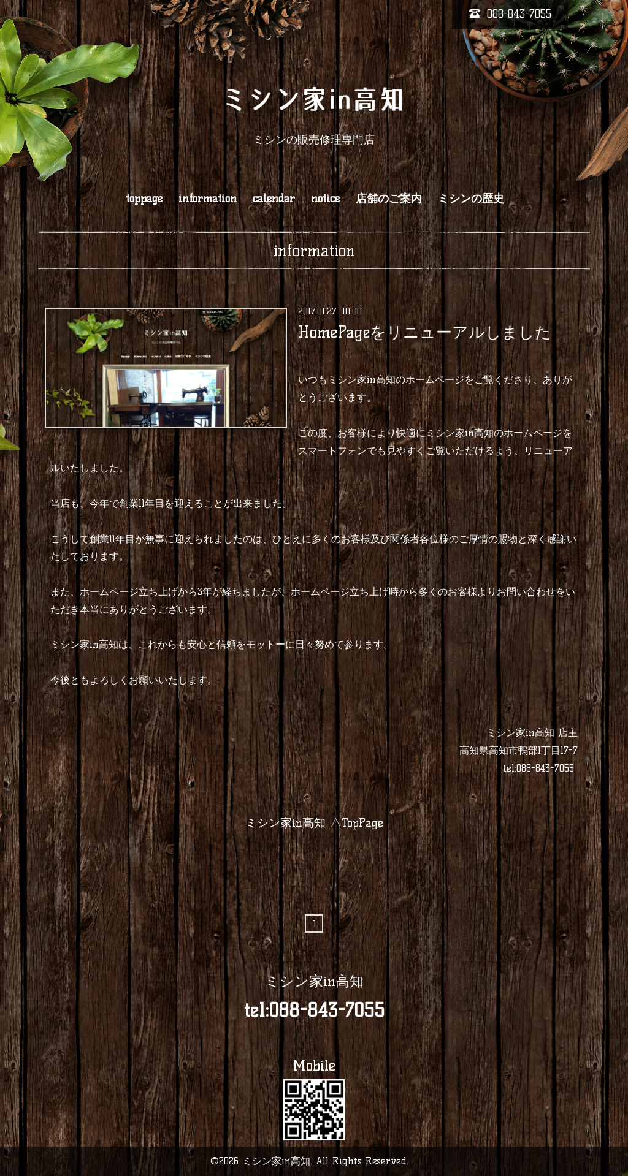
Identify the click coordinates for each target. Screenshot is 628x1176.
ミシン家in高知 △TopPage (314, 823)
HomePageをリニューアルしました (424, 331)
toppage (144, 198)
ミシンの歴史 (471, 198)
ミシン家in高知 (314, 981)
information (207, 198)
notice (325, 198)
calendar (274, 198)
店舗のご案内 (389, 198)
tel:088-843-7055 (538, 768)
